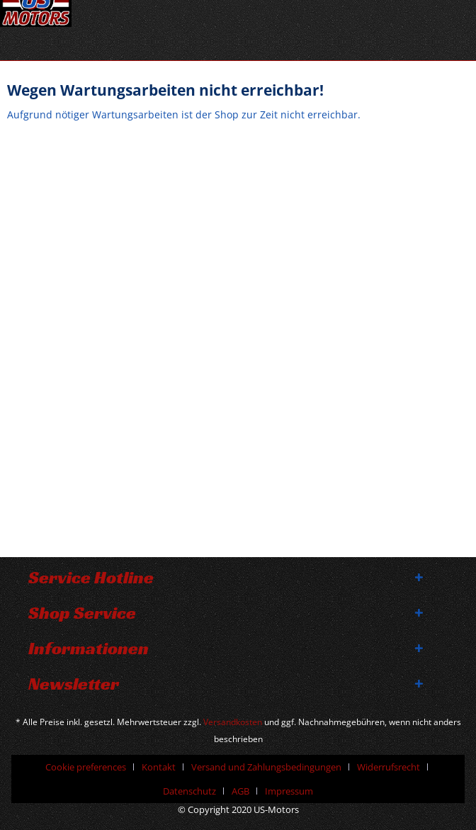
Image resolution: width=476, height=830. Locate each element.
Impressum (289, 791)
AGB (240, 791)
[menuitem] (91, 767)
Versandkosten (232, 722)
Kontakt (159, 767)
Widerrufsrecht (388, 767)
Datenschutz (189, 791)
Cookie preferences (85, 767)
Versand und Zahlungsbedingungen (266, 767)
